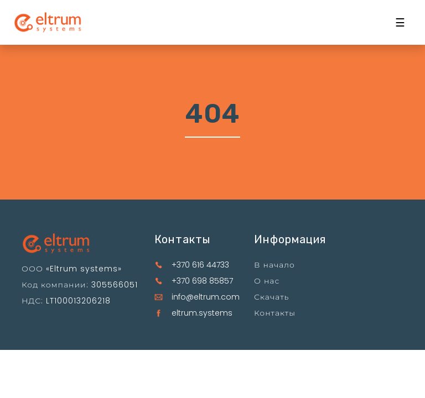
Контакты (275, 312)
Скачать (271, 296)
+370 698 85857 (202, 280)
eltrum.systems (202, 312)
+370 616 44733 (200, 264)
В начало (274, 264)
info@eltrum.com (206, 296)
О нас (266, 280)
